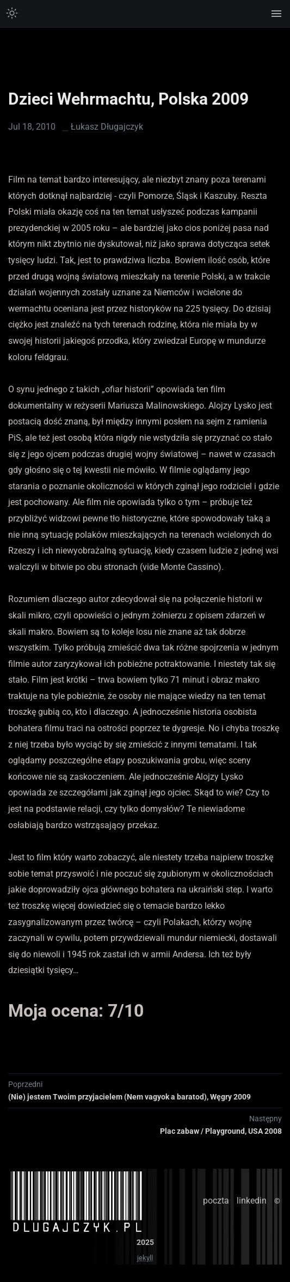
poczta (216, 1200)
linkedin (252, 1200)
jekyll (145, 1258)
